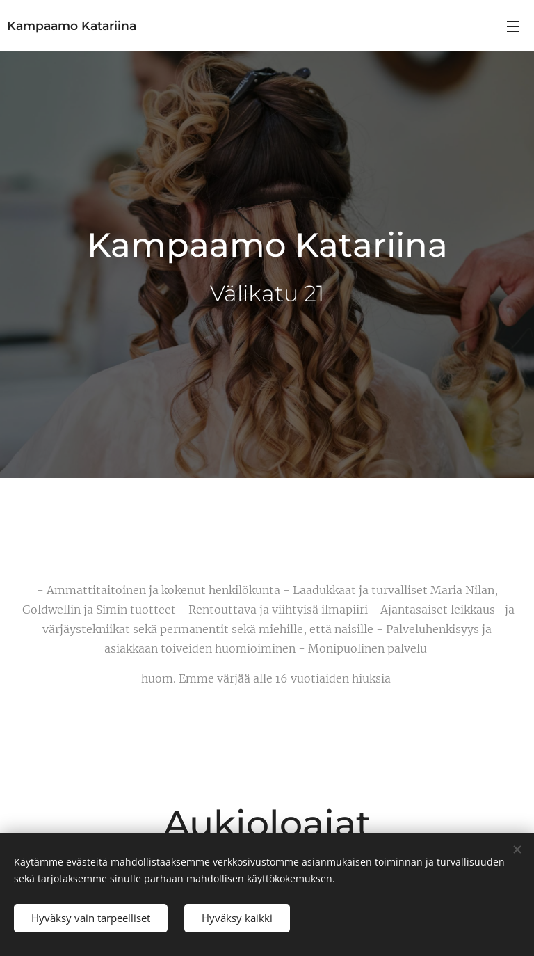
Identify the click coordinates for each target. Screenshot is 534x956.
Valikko (513, 26)
